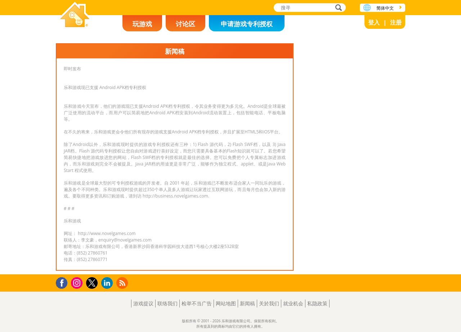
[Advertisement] (351, 151)
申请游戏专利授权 (247, 23)
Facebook (63, 282)
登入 (374, 22)
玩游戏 (142, 23)
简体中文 (385, 8)
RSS (123, 283)
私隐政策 (317, 303)
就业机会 (293, 303)
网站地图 (226, 303)
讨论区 (185, 23)
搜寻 (337, 8)
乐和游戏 (75, 15)
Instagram (77, 282)
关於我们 (269, 303)
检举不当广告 (197, 303)
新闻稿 (247, 303)
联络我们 (167, 303)
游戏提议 (143, 303)
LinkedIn (108, 283)
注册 (396, 22)
